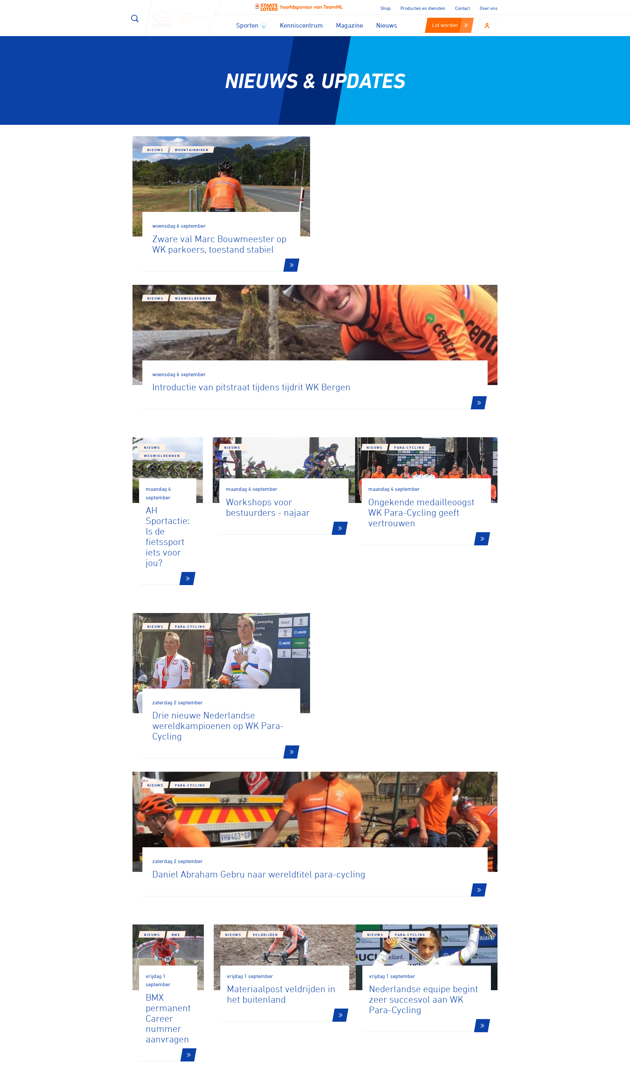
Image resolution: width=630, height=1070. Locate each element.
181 (339, 805)
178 (263, 805)
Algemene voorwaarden (475, 1063)
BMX (176, 693)
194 (435, 805)
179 (288, 805)
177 (237, 805)
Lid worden (450, 25)
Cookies (368, 1063)
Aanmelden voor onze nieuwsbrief (205, 895)
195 (460, 805)
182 (364, 805)
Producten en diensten (422, 8)
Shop (385, 8)
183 (389, 805)
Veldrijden (309, 700)
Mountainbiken (192, 150)
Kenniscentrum (301, 25)
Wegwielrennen (380, 163)
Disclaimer (399, 1063)
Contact (462, 8)
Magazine (349, 25)
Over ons (488, 8)
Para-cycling (437, 365)
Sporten (251, 25)
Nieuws (386, 25)
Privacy (429, 1063)
